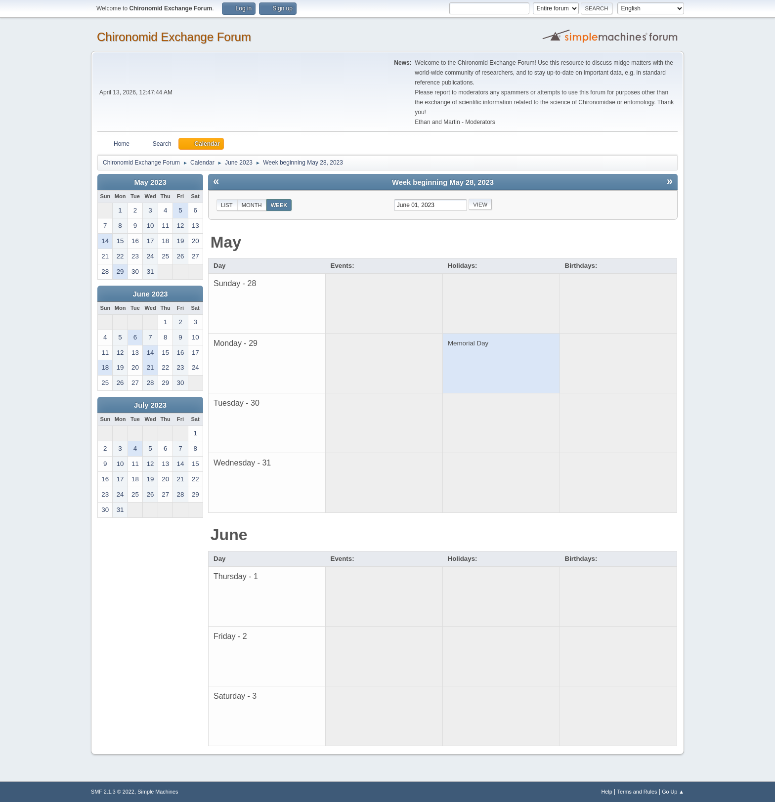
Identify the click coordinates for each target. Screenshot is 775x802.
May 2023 (150, 182)
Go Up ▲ (673, 792)
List (227, 205)
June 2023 (150, 294)
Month (252, 205)
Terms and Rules (637, 792)
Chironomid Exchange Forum (174, 36)
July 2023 (150, 405)
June (229, 535)
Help (607, 792)
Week (279, 205)
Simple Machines (157, 792)
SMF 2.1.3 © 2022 (112, 792)
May (226, 242)
